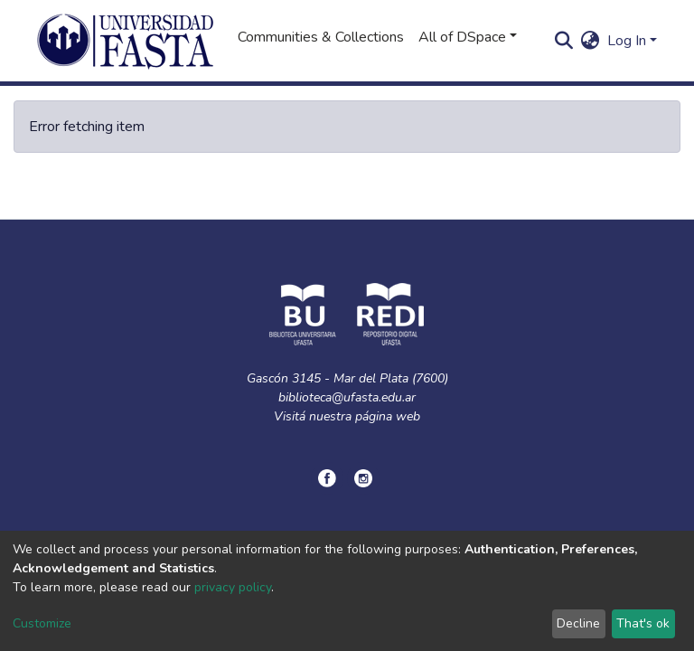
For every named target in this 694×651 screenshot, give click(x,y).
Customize (42, 623)
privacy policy (232, 587)
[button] (590, 41)
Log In (626, 41)
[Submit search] (564, 41)
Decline (578, 623)
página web (387, 416)
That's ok (643, 623)
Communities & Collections (321, 37)
